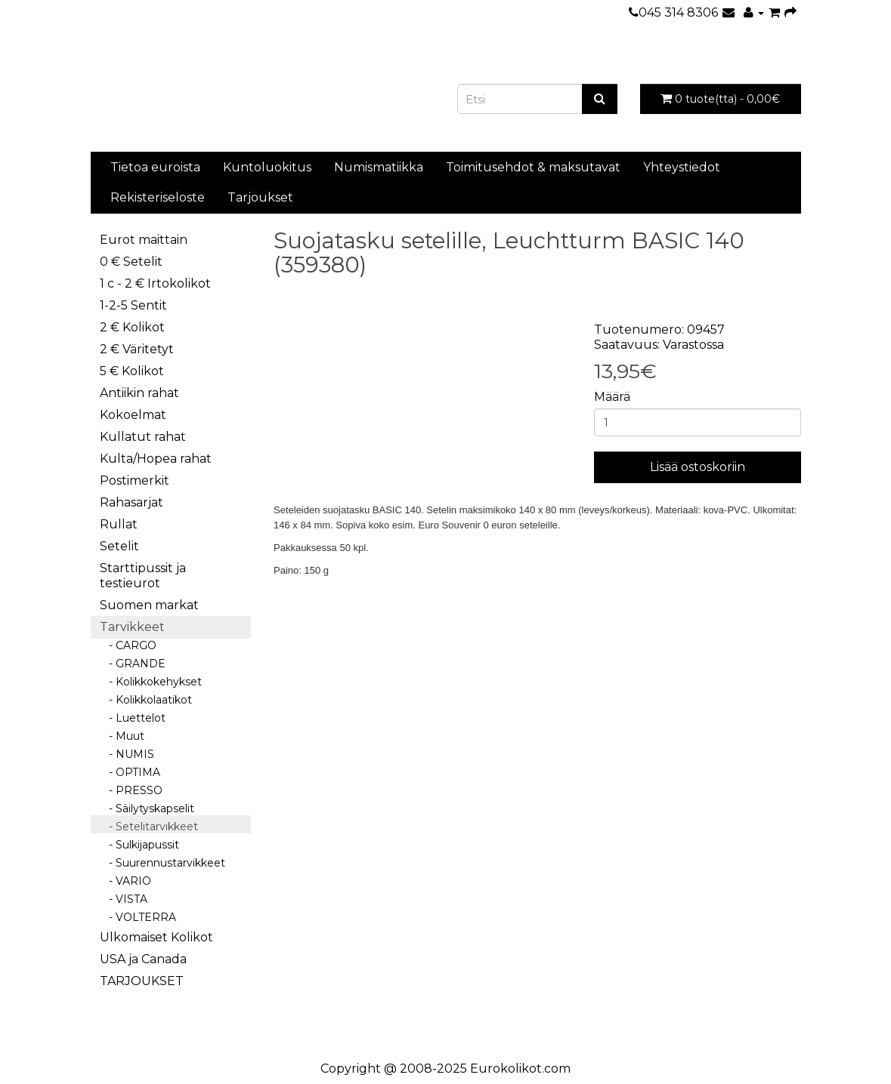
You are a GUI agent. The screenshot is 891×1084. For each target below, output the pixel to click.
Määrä (612, 397)
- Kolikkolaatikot (146, 700)
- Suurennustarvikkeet (162, 863)
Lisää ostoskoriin (697, 467)
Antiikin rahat (139, 393)
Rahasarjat (131, 502)
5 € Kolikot (132, 371)
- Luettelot (133, 718)
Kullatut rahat (143, 437)
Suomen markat (149, 605)
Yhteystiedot (681, 167)
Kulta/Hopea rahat (156, 458)
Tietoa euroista (155, 167)
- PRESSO (131, 790)
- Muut (122, 736)
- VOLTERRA (138, 917)
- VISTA (123, 899)
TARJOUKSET (142, 981)
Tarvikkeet (132, 627)
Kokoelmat (133, 415)
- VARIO (125, 881)
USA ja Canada (143, 959)
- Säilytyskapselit (147, 808)
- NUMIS (127, 754)
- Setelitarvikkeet (149, 826)
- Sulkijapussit (139, 844)
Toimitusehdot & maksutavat (533, 167)
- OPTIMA (130, 772)
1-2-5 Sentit (133, 305)
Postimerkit (134, 480)
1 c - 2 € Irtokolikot (155, 283)
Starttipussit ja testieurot (143, 575)
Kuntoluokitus (267, 167)
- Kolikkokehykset (151, 681)
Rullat (119, 524)
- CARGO (128, 645)
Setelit (119, 546)
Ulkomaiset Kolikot (156, 937)
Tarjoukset (260, 197)
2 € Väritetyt (137, 349)
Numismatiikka (378, 167)
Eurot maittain (143, 240)
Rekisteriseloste (157, 197)
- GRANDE (133, 663)
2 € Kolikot (132, 327)
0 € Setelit (131, 261)
